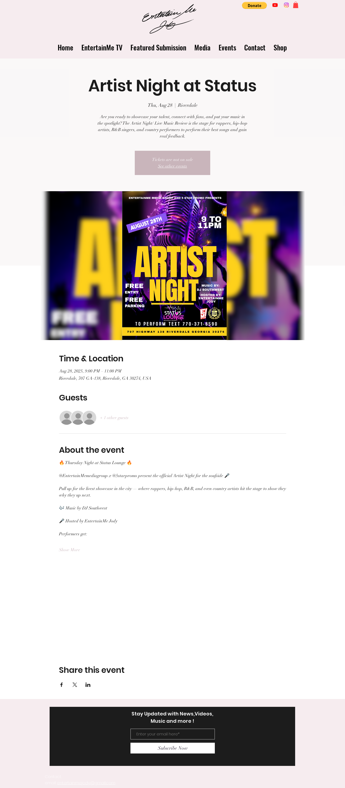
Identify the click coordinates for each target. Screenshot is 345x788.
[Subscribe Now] (172, 748)
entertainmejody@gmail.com (86, 783)
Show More (69, 550)
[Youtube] (275, 5)
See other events (172, 166)
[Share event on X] (74, 685)
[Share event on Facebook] (61, 685)
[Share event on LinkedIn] (88, 685)
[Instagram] (286, 5)
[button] (254, 5)
